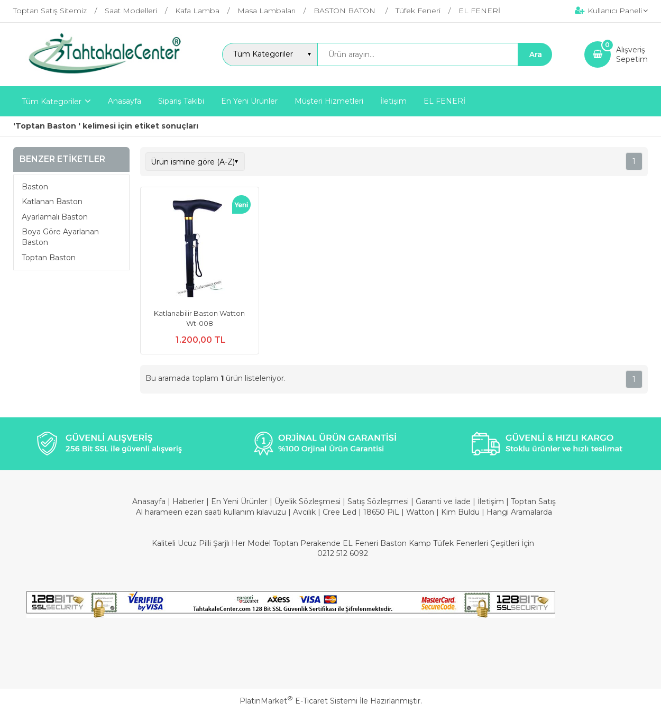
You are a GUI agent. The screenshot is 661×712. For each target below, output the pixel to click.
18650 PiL (381, 512)
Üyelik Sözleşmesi (307, 501)
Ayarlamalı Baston (55, 217)
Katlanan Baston (52, 201)
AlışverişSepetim (632, 54)
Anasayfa (150, 501)
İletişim (492, 501)
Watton (420, 512)
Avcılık (304, 512)
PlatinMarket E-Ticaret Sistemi (298, 701)
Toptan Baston (50, 257)
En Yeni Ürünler (240, 501)
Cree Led (339, 512)
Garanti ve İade (443, 501)
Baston (35, 186)
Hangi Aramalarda (519, 512)
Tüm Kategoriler (51, 101)
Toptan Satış (533, 501)
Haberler (189, 501)
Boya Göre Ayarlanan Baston (60, 237)
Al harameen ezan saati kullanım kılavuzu (211, 512)
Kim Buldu (460, 512)
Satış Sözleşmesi (378, 501)
